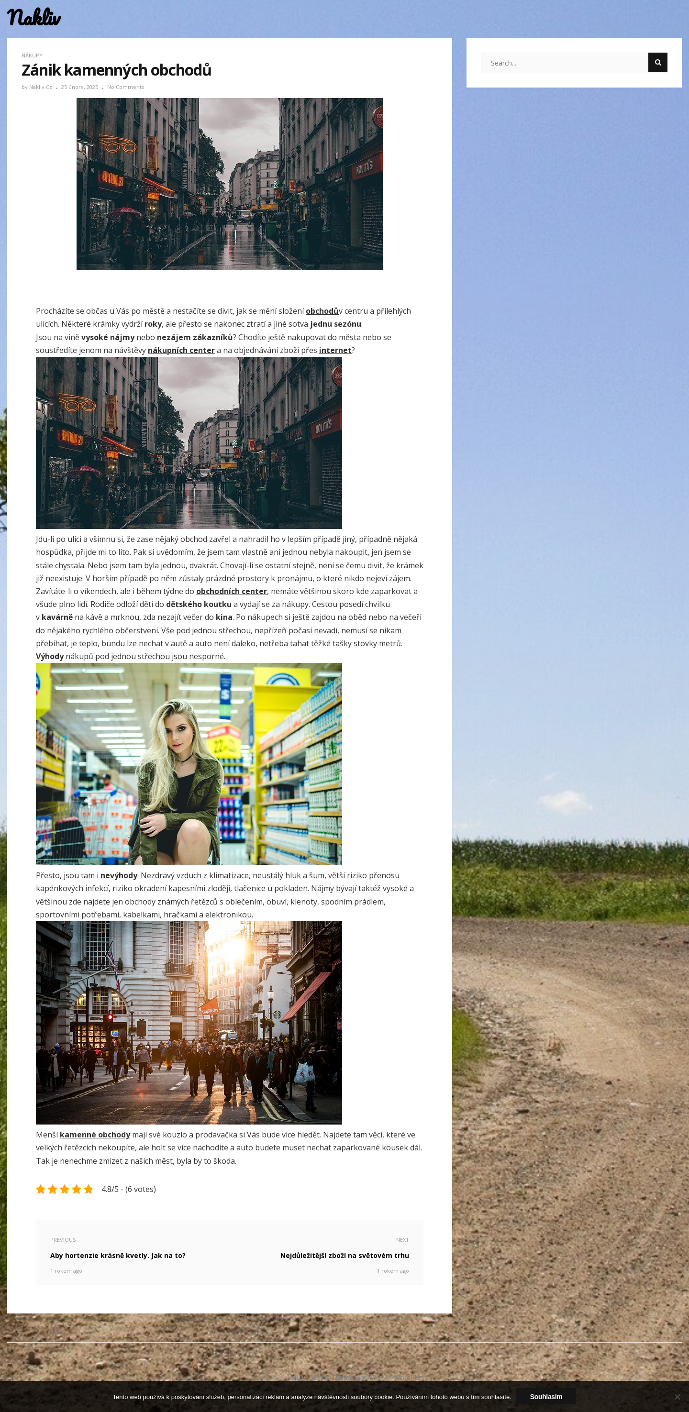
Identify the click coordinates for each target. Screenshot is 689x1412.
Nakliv (33, 17)
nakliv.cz (41, 86)
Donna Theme (332, 1377)
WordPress (411, 1377)
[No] (677, 1396)
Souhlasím (546, 1397)
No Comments (125, 86)
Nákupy (32, 55)
